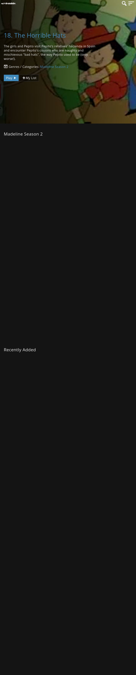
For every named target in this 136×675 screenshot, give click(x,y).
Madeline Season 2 (54, 67)
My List (29, 78)
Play (11, 78)
